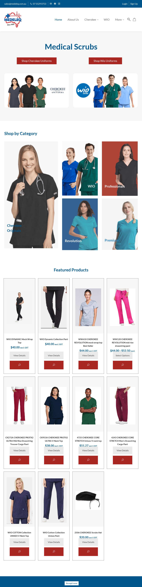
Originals (14, 229)
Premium (111, 239)
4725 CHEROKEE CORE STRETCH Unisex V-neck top (88, 441)
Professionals (115, 185)
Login (124, 3)
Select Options (123, 355)
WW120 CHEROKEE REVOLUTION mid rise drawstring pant (122, 341)
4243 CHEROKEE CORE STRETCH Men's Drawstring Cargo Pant (123, 441)
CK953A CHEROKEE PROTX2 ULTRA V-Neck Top (53, 441)
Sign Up (134, 3)
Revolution (73, 239)
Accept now (71, 583)
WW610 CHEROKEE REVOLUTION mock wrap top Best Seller (88, 341)
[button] (37, 59)
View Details (19, 355)
